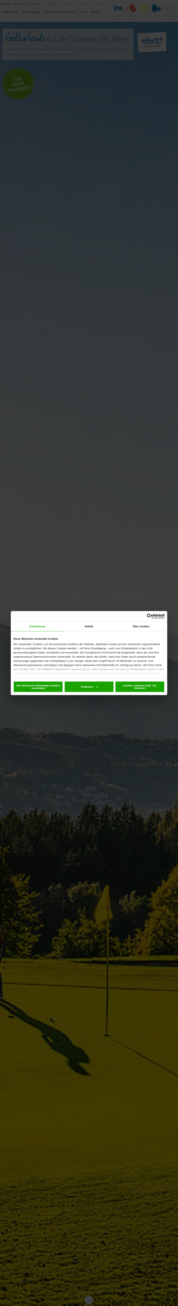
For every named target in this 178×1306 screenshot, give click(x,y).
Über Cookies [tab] (141, 626)
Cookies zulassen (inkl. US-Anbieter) (140, 687)
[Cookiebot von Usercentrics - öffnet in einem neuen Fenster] (149, 616)
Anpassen (89, 686)
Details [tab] (89, 626)
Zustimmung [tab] (37, 626)
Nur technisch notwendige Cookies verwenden (38, 687)
